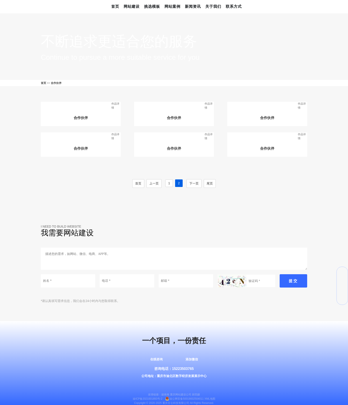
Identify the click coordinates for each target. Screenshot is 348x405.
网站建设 (132, 6)
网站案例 (172, 6)
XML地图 (209, 399)
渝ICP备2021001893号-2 (147, 399)
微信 (342, 272)
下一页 (194, 183)
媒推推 (165, 394)
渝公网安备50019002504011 (187, 399)
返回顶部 (342, 299)
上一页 (154, 183)
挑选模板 (152, 6)
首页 (115, 6)
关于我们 (213, 6)
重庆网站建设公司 (180, 394)
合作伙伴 (56, 83)
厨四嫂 (196, 394)
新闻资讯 (193, 6)
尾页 (210, 183)
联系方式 (234, 6)
